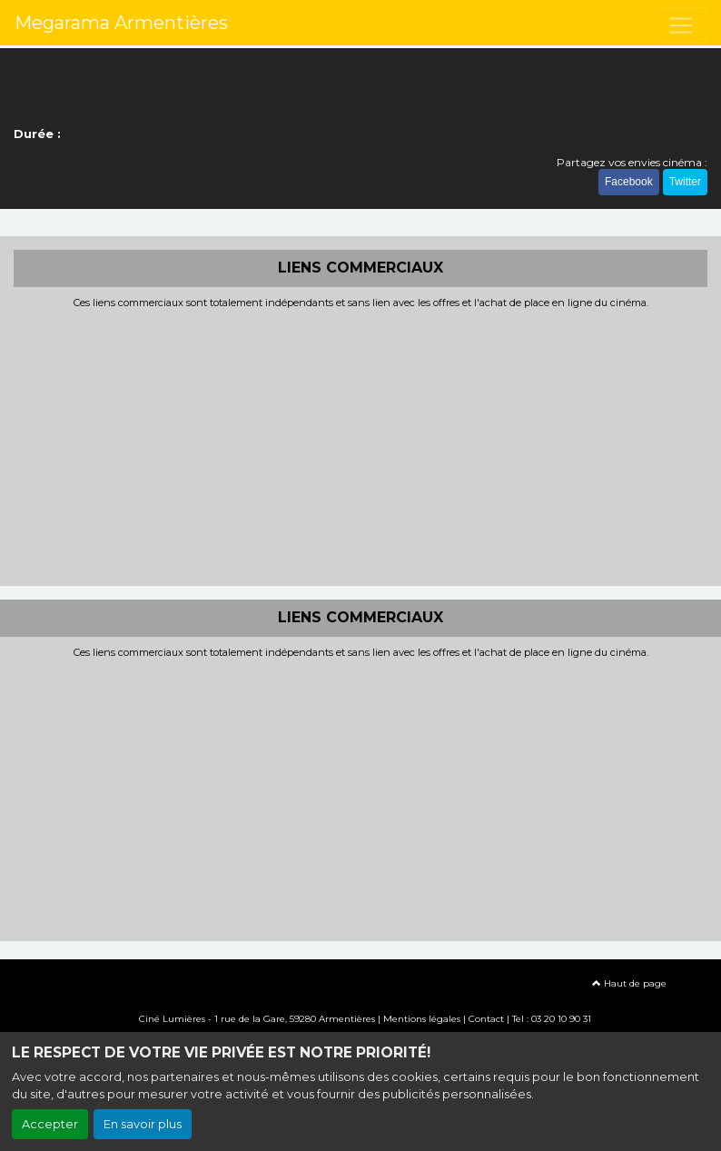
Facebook (629, 181)
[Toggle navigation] (681, 25)
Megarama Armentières (121, 23)
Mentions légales (421, 1019)
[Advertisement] (360, 445)
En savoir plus (143, 1124)
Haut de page (629, 983)
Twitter (685, 181)
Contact (486, 1019)
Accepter (50, 1124)
